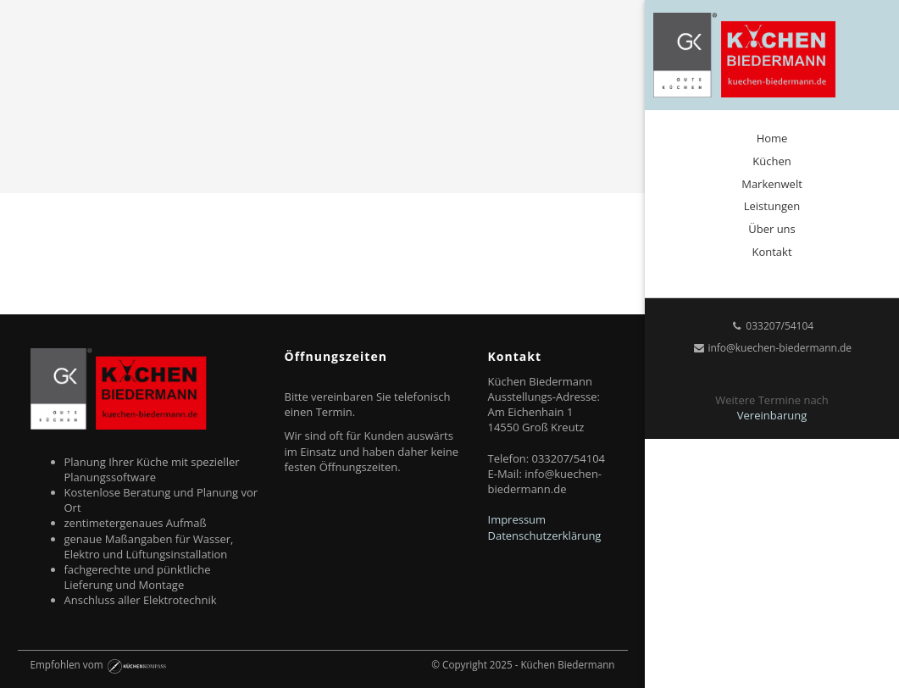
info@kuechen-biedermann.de (772, 348)
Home (772, 138)
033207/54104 (771, 326)
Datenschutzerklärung (545, 535)
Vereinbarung (772, 415)
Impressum (517, 519)
